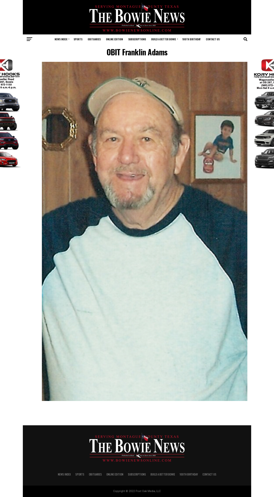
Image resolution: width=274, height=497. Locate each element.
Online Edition (114, 39)
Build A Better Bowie (163, 39)
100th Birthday (191, 39)
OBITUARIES (94, 39)
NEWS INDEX (61, 39)
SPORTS (78, 39)
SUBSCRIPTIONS (137, 39)
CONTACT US (213, 39)
